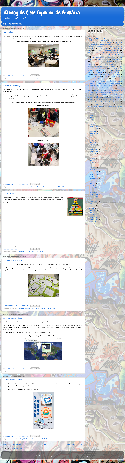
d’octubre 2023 (92, 154)
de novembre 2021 (93, 196)
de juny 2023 (91, 158)
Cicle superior (100, 46)
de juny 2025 (91, 115)
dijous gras (109, 61)
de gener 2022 (92, 192)
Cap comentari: (23, 75)
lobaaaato (69, 456)
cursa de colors (95, 61)
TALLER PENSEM (116, 103)
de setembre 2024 (93, 133)
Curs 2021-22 (112, 57)
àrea (119, 40)
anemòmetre (112, 40)
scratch (118, 99)
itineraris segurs (113, 68)
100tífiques (90, 39)
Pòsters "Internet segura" (12, 380)
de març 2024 (92, 142)
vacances (90, 106)
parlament (112, 76)
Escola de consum (115, 63)
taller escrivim (116, 101)
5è (97, 39)
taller (101, 101)
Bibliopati (103, 42)
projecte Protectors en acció (114, 90)
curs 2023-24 (103, 59)
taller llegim (99, 103)
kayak (96, 70)
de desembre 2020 (93, 217)
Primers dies (119, 78)
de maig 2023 (92, 160)
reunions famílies (117, 97)
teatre (102, 104)
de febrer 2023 (92, 167)
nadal (54, 78)
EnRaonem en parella (103, 63)
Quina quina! (8, 32)
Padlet (106, 76)
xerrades (120, 106)
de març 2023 (92, 165)
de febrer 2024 (92, 144)
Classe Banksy (103, 48)
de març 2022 (92, 187)
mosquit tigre (97, 74)
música (112, 74)
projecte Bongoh (100, 81)
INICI (4, 24)
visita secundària (98, 106)
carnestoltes (117, 44)
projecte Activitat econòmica (101, 79)
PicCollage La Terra (98, 78)
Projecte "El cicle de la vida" (14, 261)
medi (107, 72)
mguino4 (16, 246)
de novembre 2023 (93, 151)
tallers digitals (96, 104)
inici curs (100, 68)
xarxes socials (112, 106)
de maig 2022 (92, 183)
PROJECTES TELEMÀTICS (15, 24)
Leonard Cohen (106, 70)
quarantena (43, 371)
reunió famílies (107, 97)
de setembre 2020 (93, 224)
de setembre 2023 (93, 156)
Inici (44, 445)
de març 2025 (92, 122)
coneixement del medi (113, 52)
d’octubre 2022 (92, 176)
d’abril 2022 (91, 185)
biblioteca (109, 42)
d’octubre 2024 (92, 131)
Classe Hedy (99, 50)
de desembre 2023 (93, 149)
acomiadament (113, 39)
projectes (92, 96)
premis (112, 78)
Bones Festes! (8, 194)
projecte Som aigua (116, 94)
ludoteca (90, 72)
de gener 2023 (92, 169)
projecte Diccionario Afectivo (98, 83)
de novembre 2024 (93, 129)
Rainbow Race (98, 97)
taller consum (108, 101)
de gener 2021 (92, 215)
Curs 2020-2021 (114, 54)
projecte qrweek (93, 92)
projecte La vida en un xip (107, 88)
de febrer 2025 (92, 124)
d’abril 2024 (91, 140)
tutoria (49, 371)
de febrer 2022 (92, 190)
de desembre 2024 (93, 126)
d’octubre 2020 (92, 221)
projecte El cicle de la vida (47, 308)
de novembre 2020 (93, 219)
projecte (91, 79)
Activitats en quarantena (12, 318)
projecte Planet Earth (99, 90)
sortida (96, 101)
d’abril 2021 (91, 208)
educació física (92, 63)
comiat (89, 52)
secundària (90, 101)
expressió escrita (98, 66)
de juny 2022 (91, 181)
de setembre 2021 (93, 201)
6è (103, 38)
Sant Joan (105, 99)
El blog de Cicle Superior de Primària (42, 12)
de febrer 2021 (92, 212)
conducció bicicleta (99, 52)
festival (120, 66)
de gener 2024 (92, 147)
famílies (114, 66)
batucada (90, 42)
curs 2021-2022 (47, 78)
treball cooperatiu (110, 104)
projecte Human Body (109, 85)
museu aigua (106, 74)
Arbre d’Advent (7, 246)
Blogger (87, 456)
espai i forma (92, 64)
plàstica (107, 78)
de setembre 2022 (93, 178)
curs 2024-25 (117, 59)
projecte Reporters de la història (107, 92)
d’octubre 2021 (92, 199)
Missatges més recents (12, 445)
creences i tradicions (93, 55)
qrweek (118, 96)
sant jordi (112, 99)
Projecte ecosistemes (114, 83)
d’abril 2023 (91, 163)
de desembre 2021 (93, 194)
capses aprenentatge (24, 187)
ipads (106, 68)
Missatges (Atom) (17, 448)
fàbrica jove (107, 66)
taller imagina (91, 103)
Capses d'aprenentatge (12, 86)
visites (106, 106)
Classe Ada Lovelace (24, 78)
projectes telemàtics (101, 96)
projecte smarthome (104, 94)
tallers (89, 105)
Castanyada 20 (91, 46)
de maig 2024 (92, 138)
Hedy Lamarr (93, 68)
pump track (112, 96)
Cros (103, 54)
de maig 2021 (92, 206)
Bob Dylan (118, 42)
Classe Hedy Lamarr (36, 78)
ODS (89, 76)
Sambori (98, 99)
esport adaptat (102, 64)
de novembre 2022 (93, 174)
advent (96, 40)
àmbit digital (21, 439)
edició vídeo (117, 61)
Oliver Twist (97, 76)
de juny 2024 (91, 135)
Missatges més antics (75, 445)
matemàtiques (99, 72)
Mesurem (113, 72)
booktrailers (94, 44)
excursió (111, 64)
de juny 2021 (91, 203)
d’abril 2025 (91, 119)
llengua (118, 70)
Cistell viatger (108, 46)
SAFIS (91, 99)
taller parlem (107, 103)
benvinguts (96, 42)
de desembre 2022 (93, 172)
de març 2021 (92, 210)
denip (102, 61)
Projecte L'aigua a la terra (107, 87)
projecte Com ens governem (114, 81)
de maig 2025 (92, 117)
